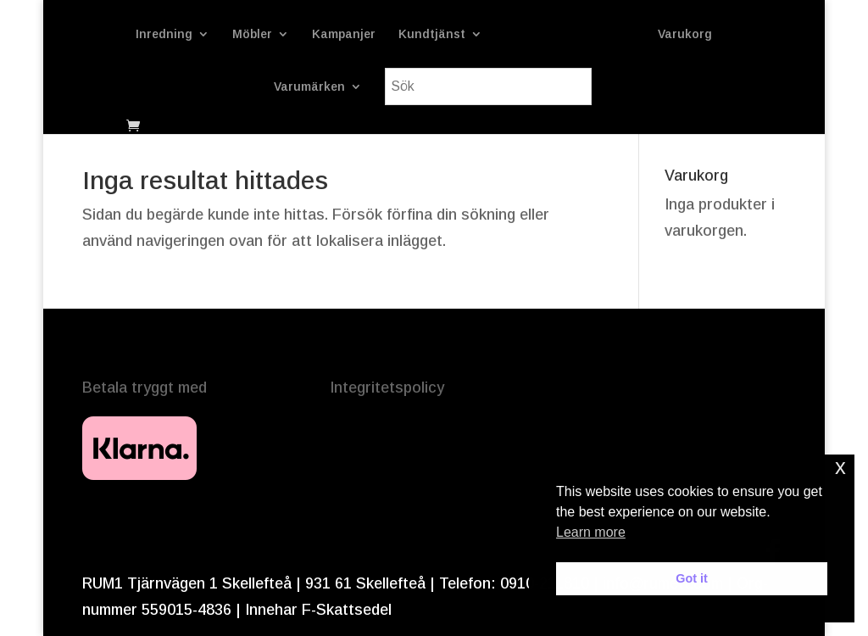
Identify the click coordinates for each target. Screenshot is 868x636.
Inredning (164, 34)
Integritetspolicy (387, 387)
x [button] (840, 467)
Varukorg (685, 34)
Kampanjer (344, 34)
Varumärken (309, 87)
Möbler (252, 34)
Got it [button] (692, 578)
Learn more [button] (591, 532)
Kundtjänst (431, 34)
